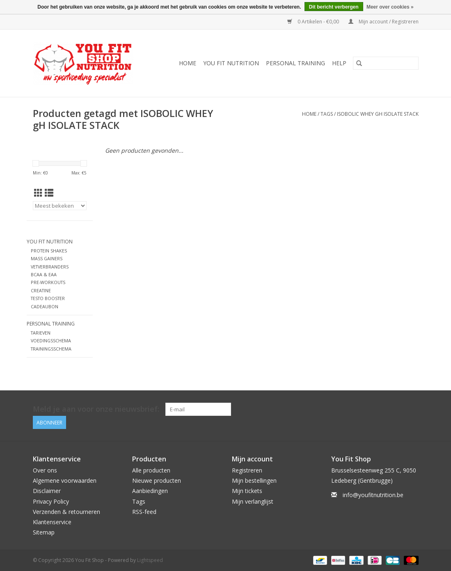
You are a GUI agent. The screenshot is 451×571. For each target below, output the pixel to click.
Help (339, 63)
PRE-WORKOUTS (48, 282)
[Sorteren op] (60, 205)
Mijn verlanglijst (252, 501)
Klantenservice (52, 522)
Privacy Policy (51, 501)
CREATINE (41, 290)
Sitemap (44, 532)
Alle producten (151, 470)
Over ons (45, 470)
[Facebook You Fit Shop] (396, 409)
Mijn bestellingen (254, 480)
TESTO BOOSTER (48, 298)
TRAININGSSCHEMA (51, 349)
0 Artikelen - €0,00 (313, 21)
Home (187, 63)
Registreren (247, 470)
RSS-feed (144, 512)
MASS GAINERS (46, 258)
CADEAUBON (44, 306)
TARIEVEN (40, 333)
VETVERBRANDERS (50, 267)
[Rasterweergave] (38, 193)
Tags (327, 113)
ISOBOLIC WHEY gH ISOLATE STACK (378, 113)
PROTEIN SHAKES (49, 251)
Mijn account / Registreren (383, 21)
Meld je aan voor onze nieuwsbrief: (96, 409)
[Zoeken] (386, 63)
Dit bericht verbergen (334, 7)
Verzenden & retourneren (66, 512)
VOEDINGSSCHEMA (51, 340)
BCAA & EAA (44, 274)
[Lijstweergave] (49, 193)
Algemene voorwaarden (64, 480)
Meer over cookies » (390, 7)
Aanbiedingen (150, 491)
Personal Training (295, 63)
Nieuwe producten (156, 480)
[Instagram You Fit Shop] (411, 409)
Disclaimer (47, 491)
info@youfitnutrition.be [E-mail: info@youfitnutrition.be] (373, 495)
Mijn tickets (247, 491)
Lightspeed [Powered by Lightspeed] (150, 560)
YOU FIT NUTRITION (231, 63)
